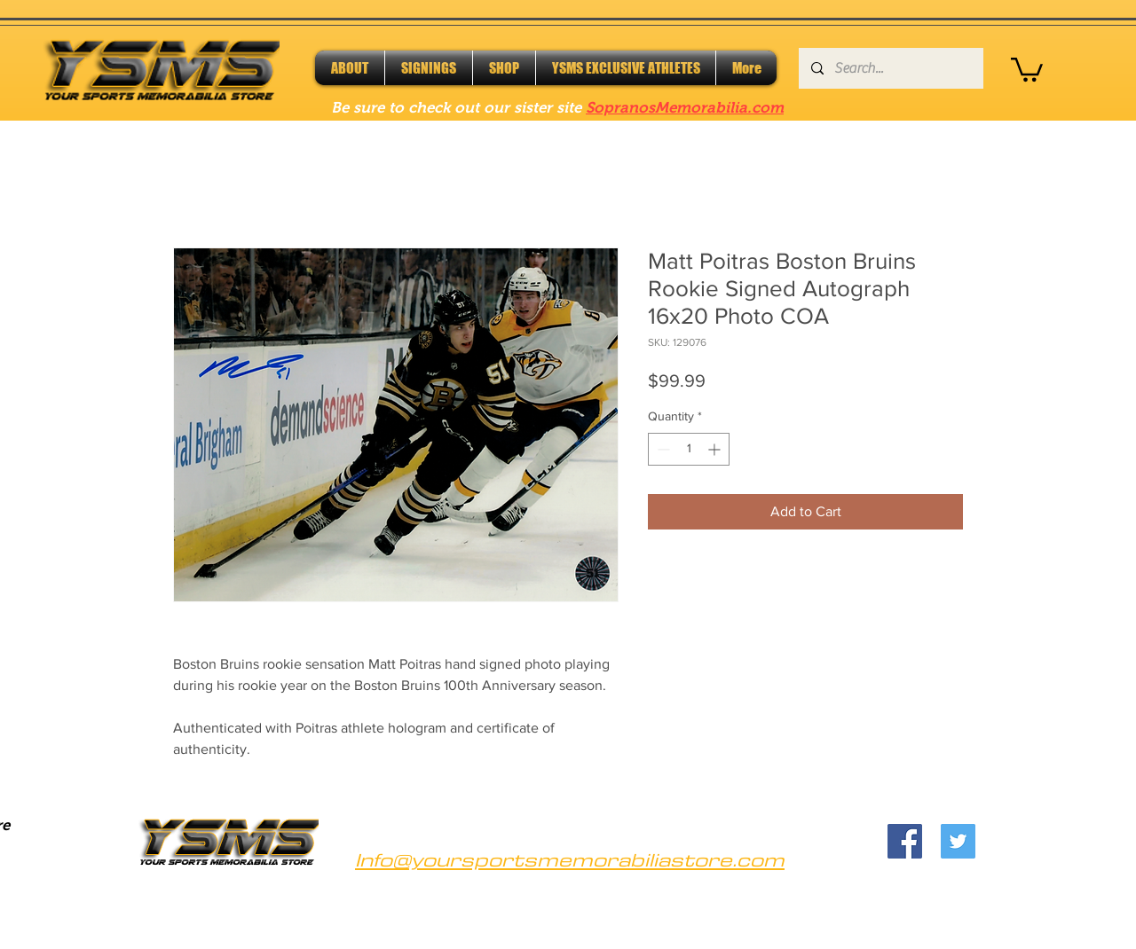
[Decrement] (662, 449)
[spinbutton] (689, 449)
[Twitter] (958, 841)
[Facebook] (905, 841)
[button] (1027, 68)
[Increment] (716, 449)
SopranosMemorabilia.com (685, 107)
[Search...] (890, 68)
